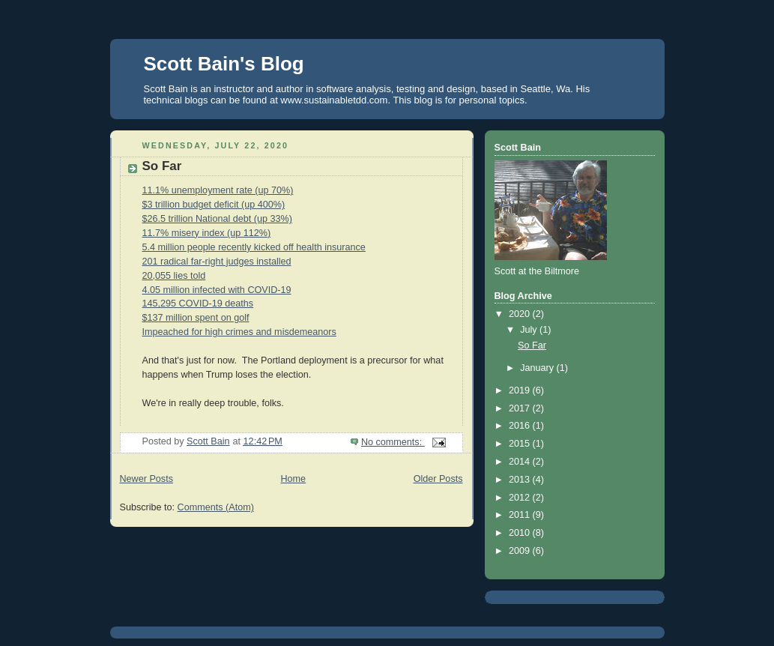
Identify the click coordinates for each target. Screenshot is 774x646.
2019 (521, 390)
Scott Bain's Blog (224, 63)
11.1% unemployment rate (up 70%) (218, 190)
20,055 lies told (174, 276)
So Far (162, 166)
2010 (521, 533)
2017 (521, 408)
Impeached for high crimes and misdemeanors (239, 332)
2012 (521, 497)
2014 (521, 461)
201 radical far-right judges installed (216, 261)
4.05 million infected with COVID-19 (216, 290)
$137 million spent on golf (196, 318)
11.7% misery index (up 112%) (206, 233)
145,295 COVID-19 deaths (198, 303)
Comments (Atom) (216, 507)
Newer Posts (146, 479)
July (529, 329)
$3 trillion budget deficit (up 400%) (213, 204)
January (538, 368)
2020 (521, 314)
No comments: (393, 442)
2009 (521, 551)
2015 (521, 443)
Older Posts (438, 479)
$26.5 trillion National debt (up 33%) (217, 219)
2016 (521, 425)
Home (293, 479)
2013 (521, 479)
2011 (521, 515)
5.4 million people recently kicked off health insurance (254, 247)
